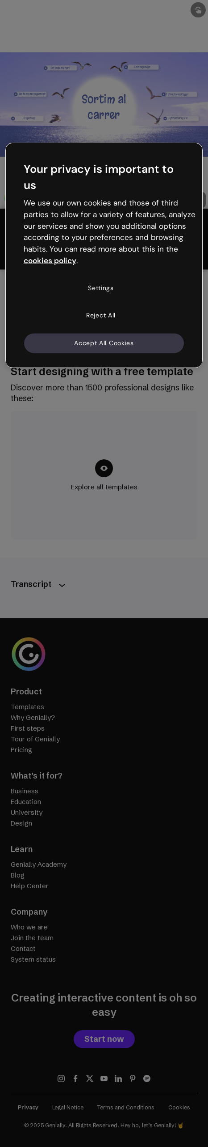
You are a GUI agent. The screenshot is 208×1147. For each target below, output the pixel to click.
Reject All (101, 315)
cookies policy (50, 260)
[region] (104, 255)
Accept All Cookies (104, 343)
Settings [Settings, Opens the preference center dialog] (101, 288)
